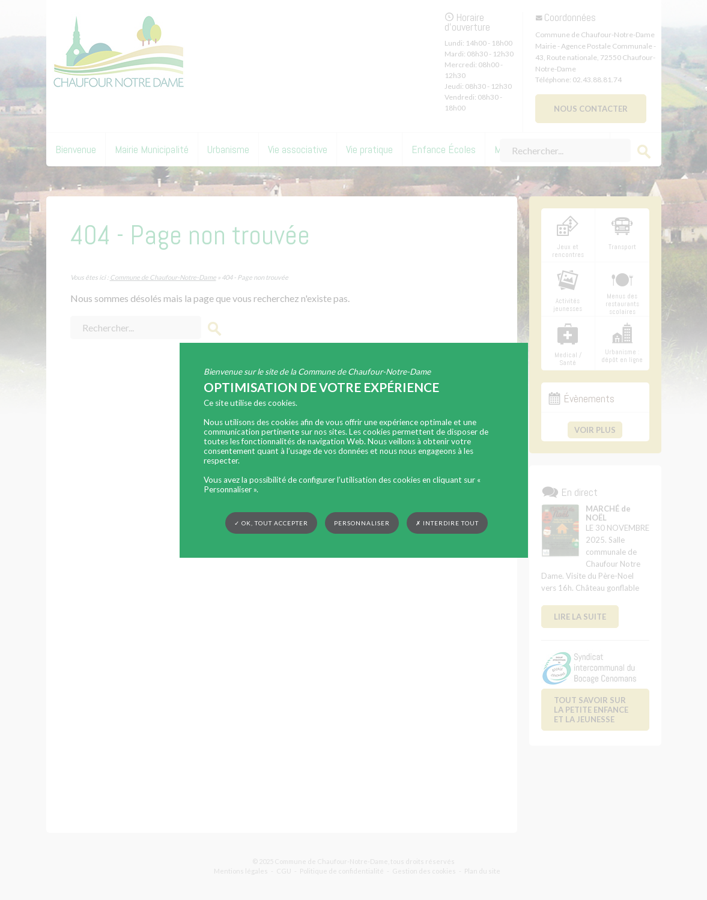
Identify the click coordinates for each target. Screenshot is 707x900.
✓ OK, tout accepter (271, 522)
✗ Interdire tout (447, 523)
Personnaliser (362, 522)
